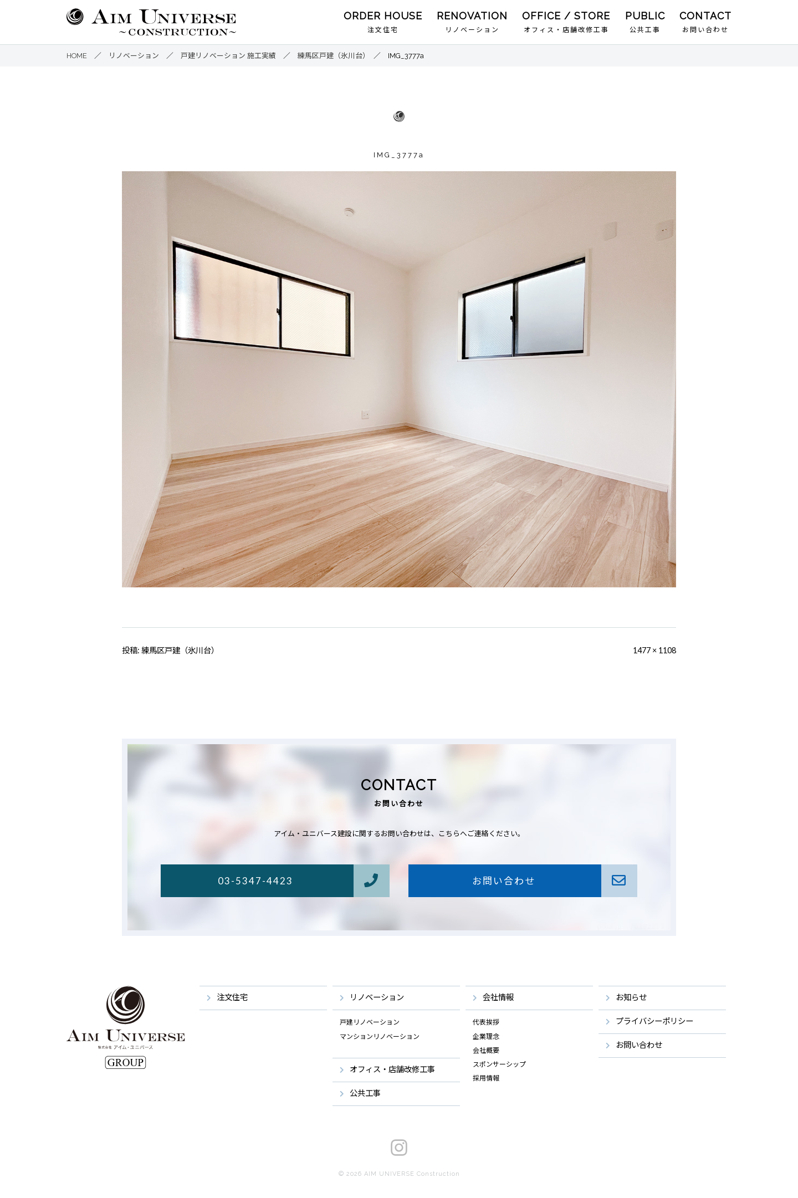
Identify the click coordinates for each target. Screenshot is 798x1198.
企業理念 (486, 1037)
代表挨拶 (486, 1022)
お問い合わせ (705, 30)
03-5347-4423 (303, 880)
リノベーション (472, 30)
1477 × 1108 (654, 650)
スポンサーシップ (499, 1064)
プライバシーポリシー (654, 1021)
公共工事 (645, 30)
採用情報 (486, 1078)
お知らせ (631, 997)
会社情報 (498, 997)
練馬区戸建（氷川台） (180, 650)
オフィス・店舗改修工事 (566, 30)
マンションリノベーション (380, 1037)
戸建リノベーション (370, 1022)
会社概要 (486, 1050)
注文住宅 (382, 30)
